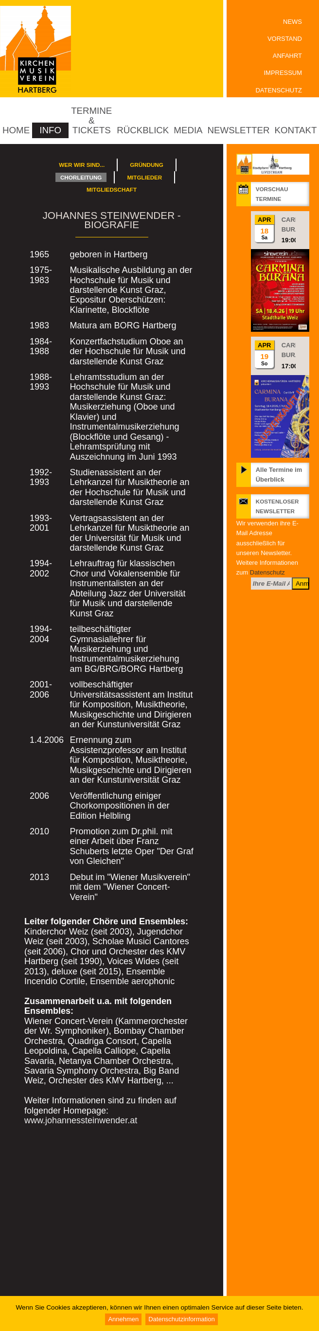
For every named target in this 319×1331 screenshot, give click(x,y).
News (292, 21)
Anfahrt (287, 55)
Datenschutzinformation (181, 1319)
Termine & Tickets (91, 120)
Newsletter (239, 130)
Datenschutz (279, 90)
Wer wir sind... (82, 165)
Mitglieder (144, 177)
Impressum (283, 72)
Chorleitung (81, 177)
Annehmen (123, 1319)
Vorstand (284, 38)
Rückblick (143, 130)
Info (50, 130)
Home (16, 130)
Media (188, 130)
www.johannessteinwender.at (80, 1120)
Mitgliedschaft (112, 189)
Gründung (146, 165)
